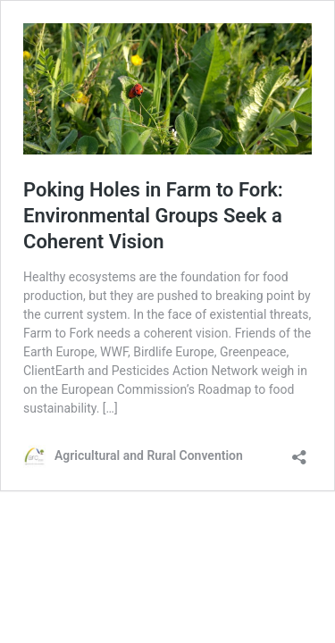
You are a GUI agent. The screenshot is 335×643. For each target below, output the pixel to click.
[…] (110, 408)
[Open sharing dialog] (299, 451)
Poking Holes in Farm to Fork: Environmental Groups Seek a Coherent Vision (153, 215)
